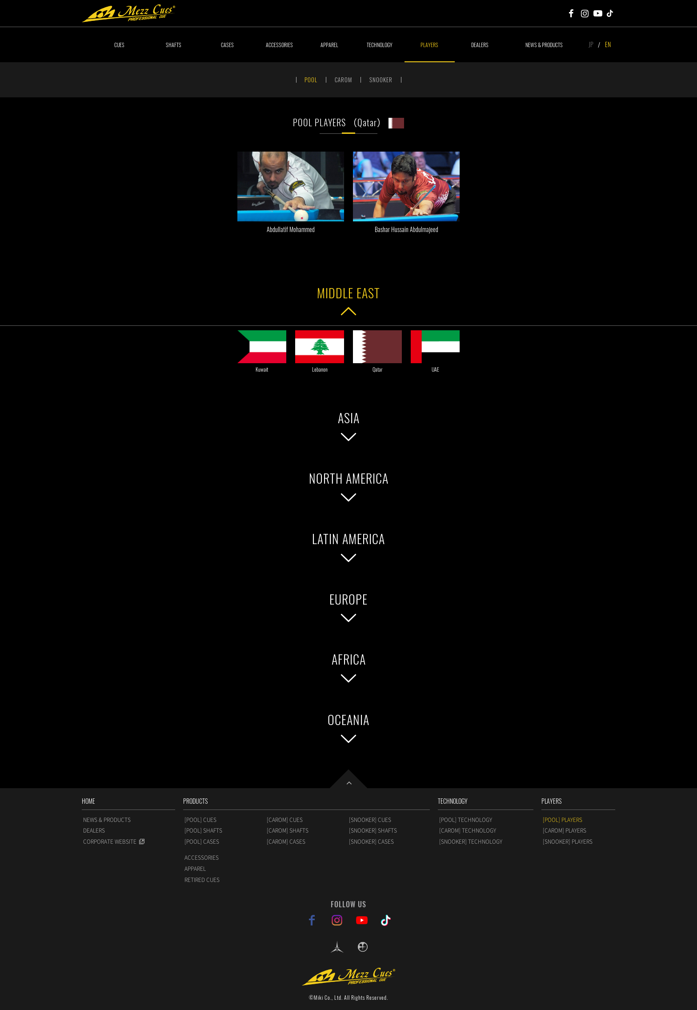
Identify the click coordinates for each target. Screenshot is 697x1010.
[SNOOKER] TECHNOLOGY (470, 842)
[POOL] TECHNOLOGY (465, 820)
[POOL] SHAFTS (203, 830)
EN (608, 44)
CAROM (343, 79)
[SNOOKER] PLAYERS (568, 842)
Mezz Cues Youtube (597, 13)
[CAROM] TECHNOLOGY (467, 830)
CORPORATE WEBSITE (109, 842)
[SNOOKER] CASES (371, 842)
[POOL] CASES (201, 842)
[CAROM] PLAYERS (564, 830)
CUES (119, 44)
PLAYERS (429, 44)
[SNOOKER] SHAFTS (373, 830)
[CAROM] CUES (285, 820)
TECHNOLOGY (380, 44)
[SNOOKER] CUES (370, 820)
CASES (227, 44)
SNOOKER (381, 79)
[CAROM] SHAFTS (287, 830)
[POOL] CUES (200, 820)
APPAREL (329, 44)
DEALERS (480, 44)
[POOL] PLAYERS (562, 820)
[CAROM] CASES (286, 842)
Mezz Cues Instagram (584, 13)
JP (591, 44)
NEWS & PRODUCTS (544, 44)
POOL (310, 79)
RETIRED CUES (202, 880)
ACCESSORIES (279, 44)
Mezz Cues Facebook (571, 13)
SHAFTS (173, 44)
